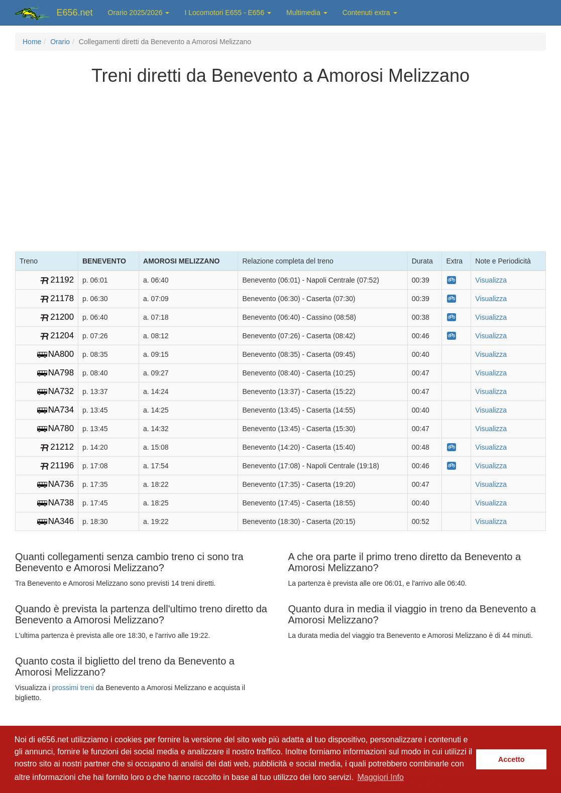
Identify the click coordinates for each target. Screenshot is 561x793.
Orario (60, 42)
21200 (62, 317)
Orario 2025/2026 (139, 13)
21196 (62, 465)
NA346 (61, 521)
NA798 (61, 372)
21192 (62, 280)
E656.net (75, 13)
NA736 (61, 484)
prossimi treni (73, 688)
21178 (62, 298)
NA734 (61, 410)
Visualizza (491, 280)
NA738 (61, 502)
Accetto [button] (511, 759)
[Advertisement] (281, 166)
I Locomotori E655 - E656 (227, 13)
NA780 (61, 428)
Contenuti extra (370, 13)
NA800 (61, 354)
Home (32, 42)
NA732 (61, 391)
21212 (62, 447)
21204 (62, 335)
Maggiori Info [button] (380, 777)
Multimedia (306, 13)
